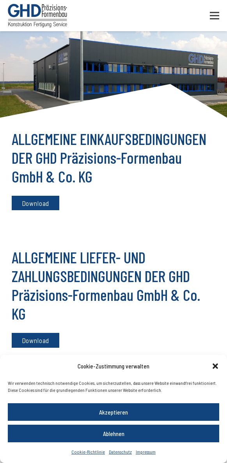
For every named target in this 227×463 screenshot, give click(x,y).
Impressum (146, 451)
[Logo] (37, 15)
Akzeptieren (113, 412)
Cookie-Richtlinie (88, 451)
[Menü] (214, 15)
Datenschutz (120, 451)
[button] (215, 366)
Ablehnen (113, 433)
